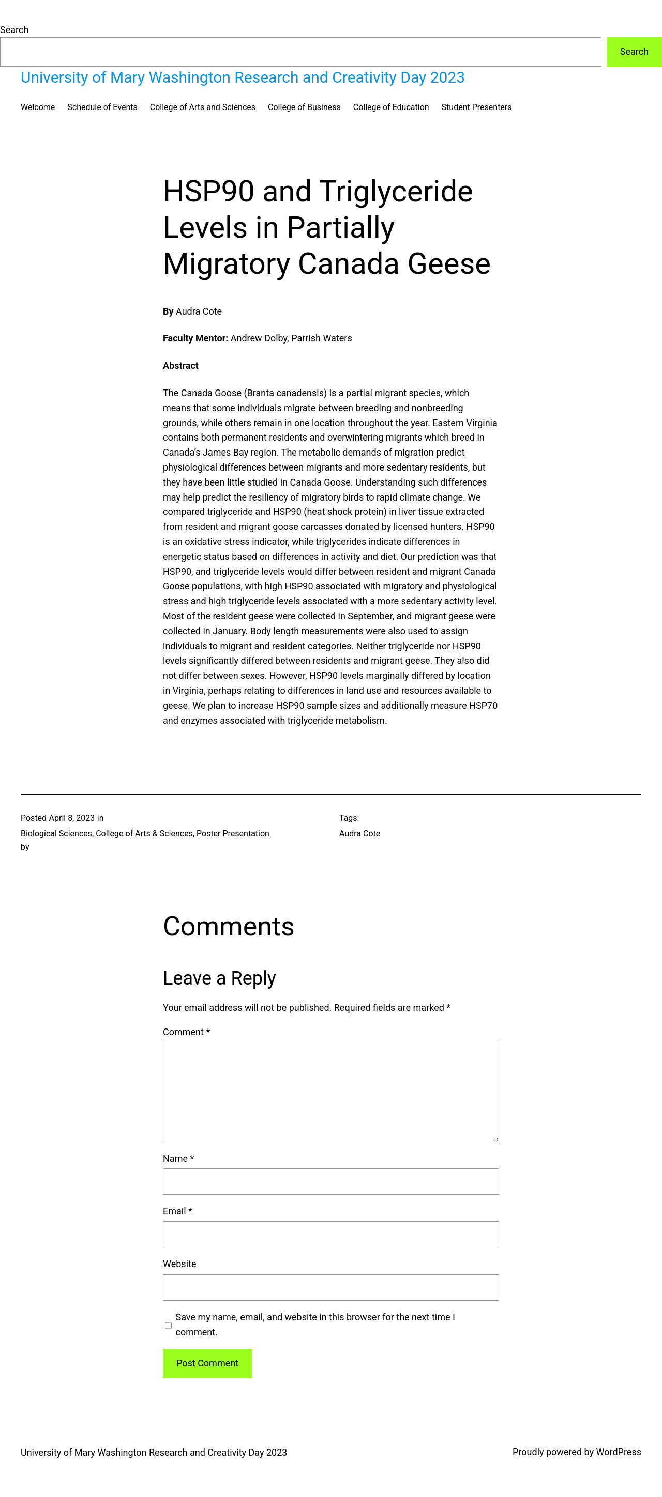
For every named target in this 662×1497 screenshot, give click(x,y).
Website (179, 1263)
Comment (186, 1031)
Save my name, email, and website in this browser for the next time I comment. (315, 1324)
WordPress (618, 1451)
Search (14, 29)
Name (178, 1158)
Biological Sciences (56, 833)
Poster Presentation (233, 833)
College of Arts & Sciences (144, 833)
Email (177, 1211)
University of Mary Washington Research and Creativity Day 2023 (243, 77)
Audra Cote (359, 833)
